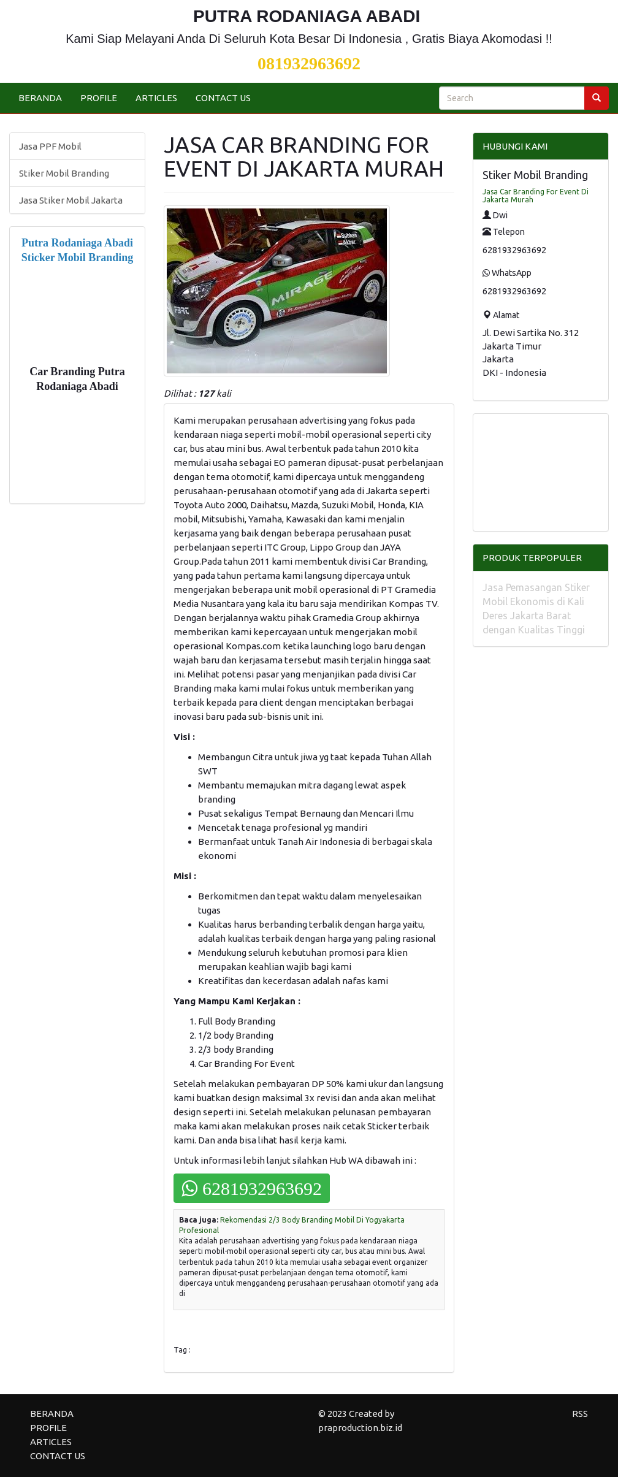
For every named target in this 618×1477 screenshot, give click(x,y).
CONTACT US (223, 98)
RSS (580, 1413)
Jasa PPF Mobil (50, 146)
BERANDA (40, 98)
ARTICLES (156, 98)
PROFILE (98, 98)
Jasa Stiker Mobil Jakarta (71, 200)
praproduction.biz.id (360, 1427)
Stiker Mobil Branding (64, 173)
